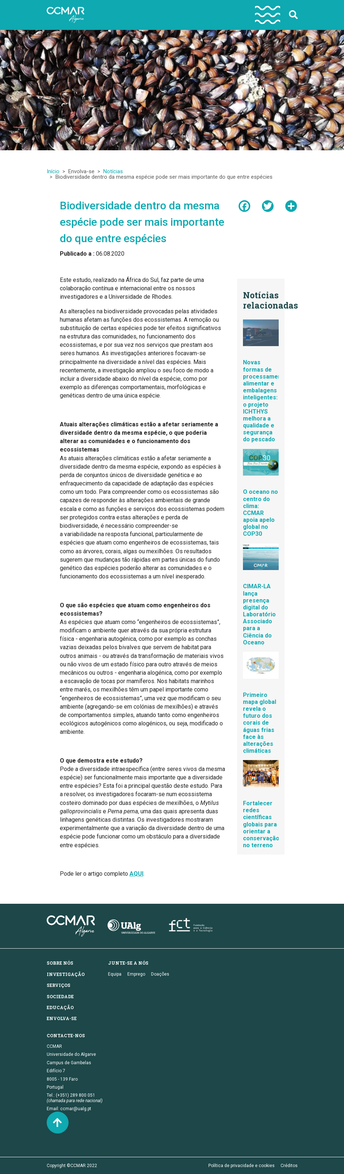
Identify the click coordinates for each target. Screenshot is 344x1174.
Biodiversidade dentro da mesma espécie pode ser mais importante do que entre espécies (142, 222)
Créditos (289, 1165)
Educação (60, 1007)
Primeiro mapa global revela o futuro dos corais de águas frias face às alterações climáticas (259, 723)
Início (53, 171)
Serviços (58, 985)
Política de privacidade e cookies (241, 1165)
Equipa (114, 974)
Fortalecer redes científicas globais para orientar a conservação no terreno (261, 824)
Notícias (113, 171)
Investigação (66, 974)
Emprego (136, 974)
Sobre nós (60, 962)
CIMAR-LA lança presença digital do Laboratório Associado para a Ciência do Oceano (259, 614)
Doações (160, 974)
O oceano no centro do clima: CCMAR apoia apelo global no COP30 (260, 512)
